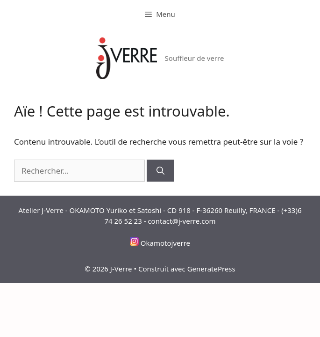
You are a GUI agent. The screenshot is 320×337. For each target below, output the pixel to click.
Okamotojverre (165, 243)
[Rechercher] (160, 171)
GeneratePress (211, 268)
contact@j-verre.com (181, 221)
